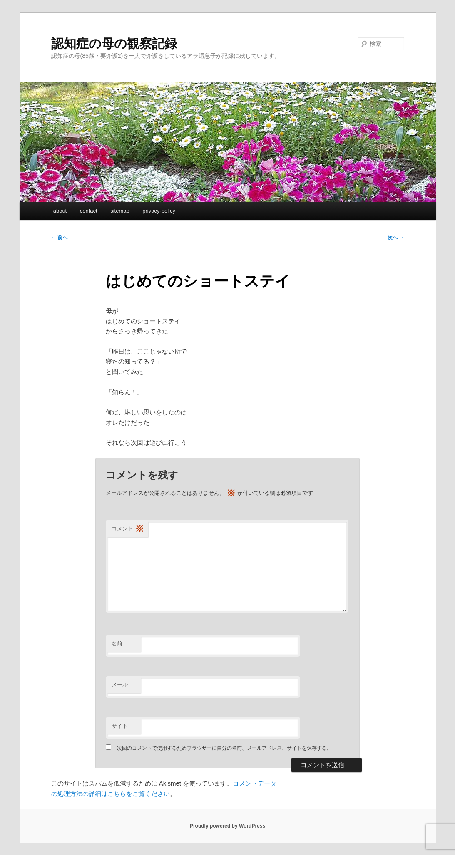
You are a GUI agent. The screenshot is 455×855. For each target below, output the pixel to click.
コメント (128, 529)
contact (88, 211)
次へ (396, 237)
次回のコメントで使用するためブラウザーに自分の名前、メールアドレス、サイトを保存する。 (224, 748)
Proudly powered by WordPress (227, 826)
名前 (117, 643)
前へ (59, 237)
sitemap (119, 211)
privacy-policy (158, 211)
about (60, 211)
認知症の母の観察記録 (114, 43)
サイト (120, 726)
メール (120, 685)
